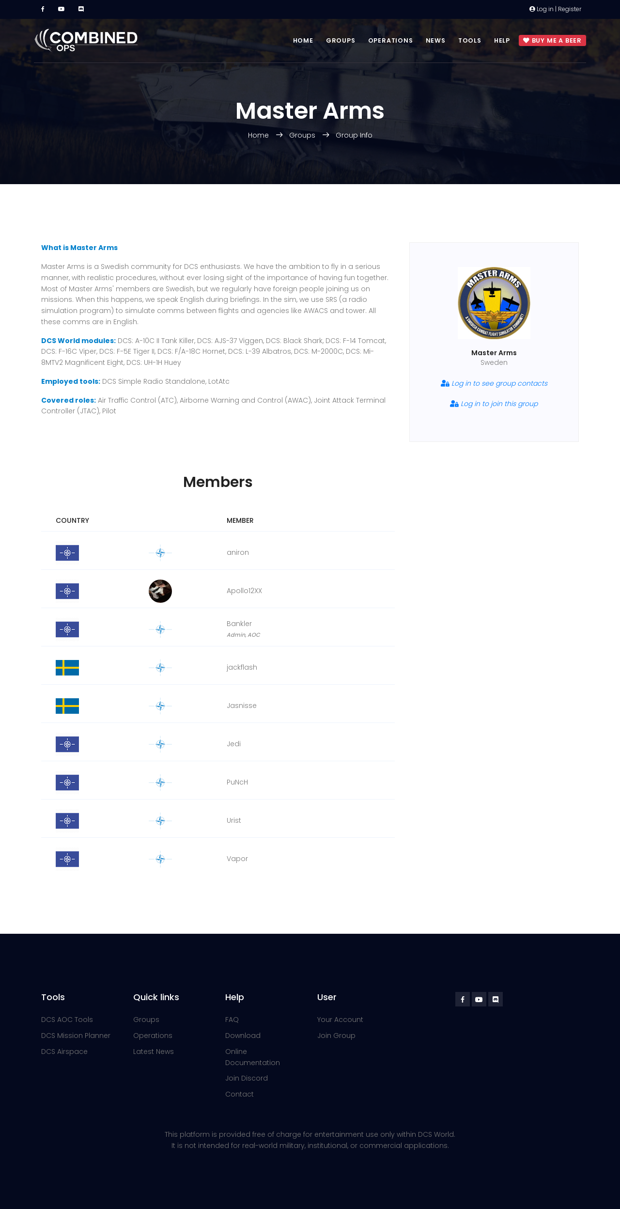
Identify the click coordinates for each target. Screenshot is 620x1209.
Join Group (336, 1035)
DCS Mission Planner (75, 1035)
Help (502, 40)
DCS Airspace (64, 1051)
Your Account (340, 1019)
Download (243, 1035)
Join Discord (246, 1078)
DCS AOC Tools (67, 1019)
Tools (469, 40)
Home (303, 40)
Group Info (354, 135)
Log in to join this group (494, 403)
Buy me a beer (552, 41)
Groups (341, 40)
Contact (239, 1094)
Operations (390, 40)
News (436, 40)
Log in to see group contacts (494, 383)
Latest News (153, 1051)
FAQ (232, 1019)
